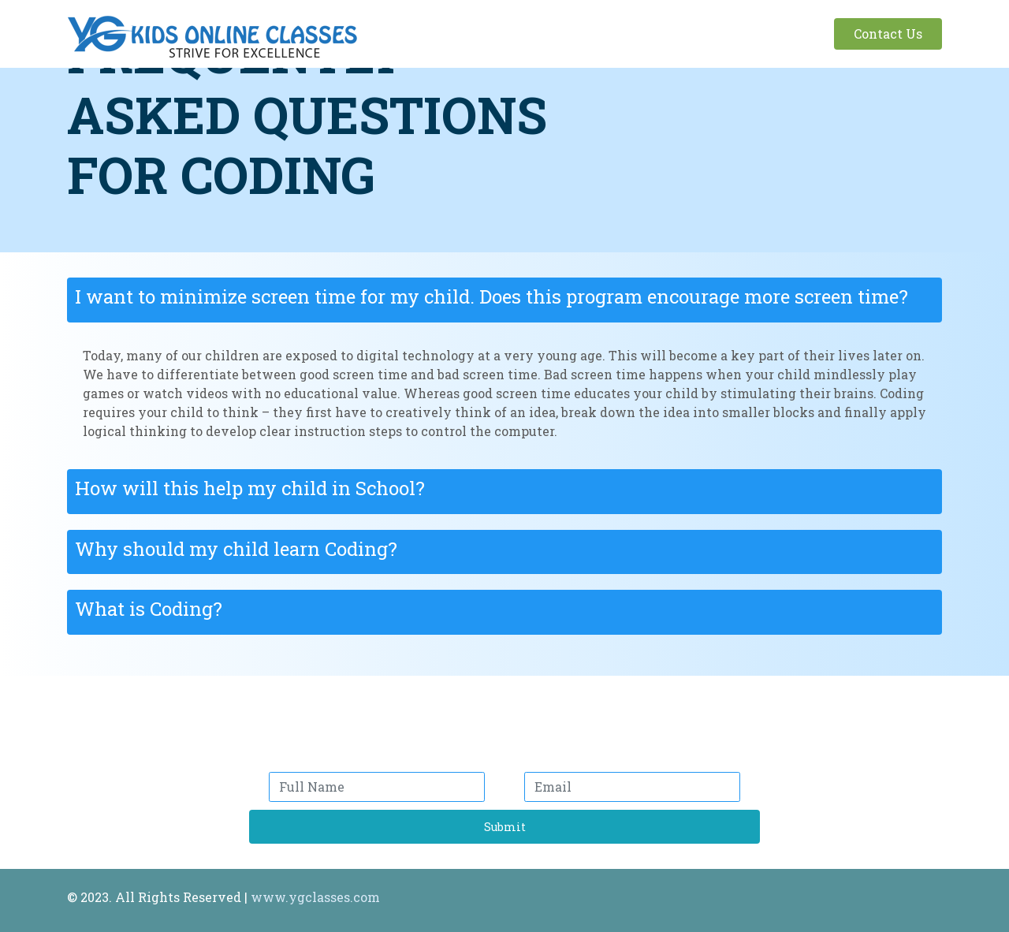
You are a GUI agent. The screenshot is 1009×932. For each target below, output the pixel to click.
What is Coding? (148, 608)
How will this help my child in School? (250, 488)
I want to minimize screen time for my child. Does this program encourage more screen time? (491, 296)
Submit (505, 826)
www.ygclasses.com (315, 897)
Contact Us (888, 33)
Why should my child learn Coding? (236, 548)
